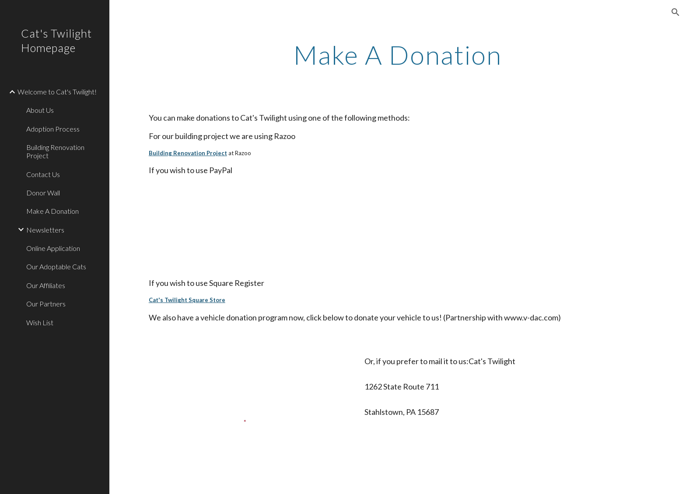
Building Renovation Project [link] (55, 151)
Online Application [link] (53, 248)
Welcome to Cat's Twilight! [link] (57, 91)
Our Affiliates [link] (45, 285)
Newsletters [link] (45, 230)
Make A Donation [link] (52, 211)
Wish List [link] (39, 322)
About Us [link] (40, 110)
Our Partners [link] (46, 303)
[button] (675, 12)
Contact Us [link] (43, 174)
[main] (397, 55)
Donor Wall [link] (43, 192)
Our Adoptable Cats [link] (56, 266)
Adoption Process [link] (53, 129)
